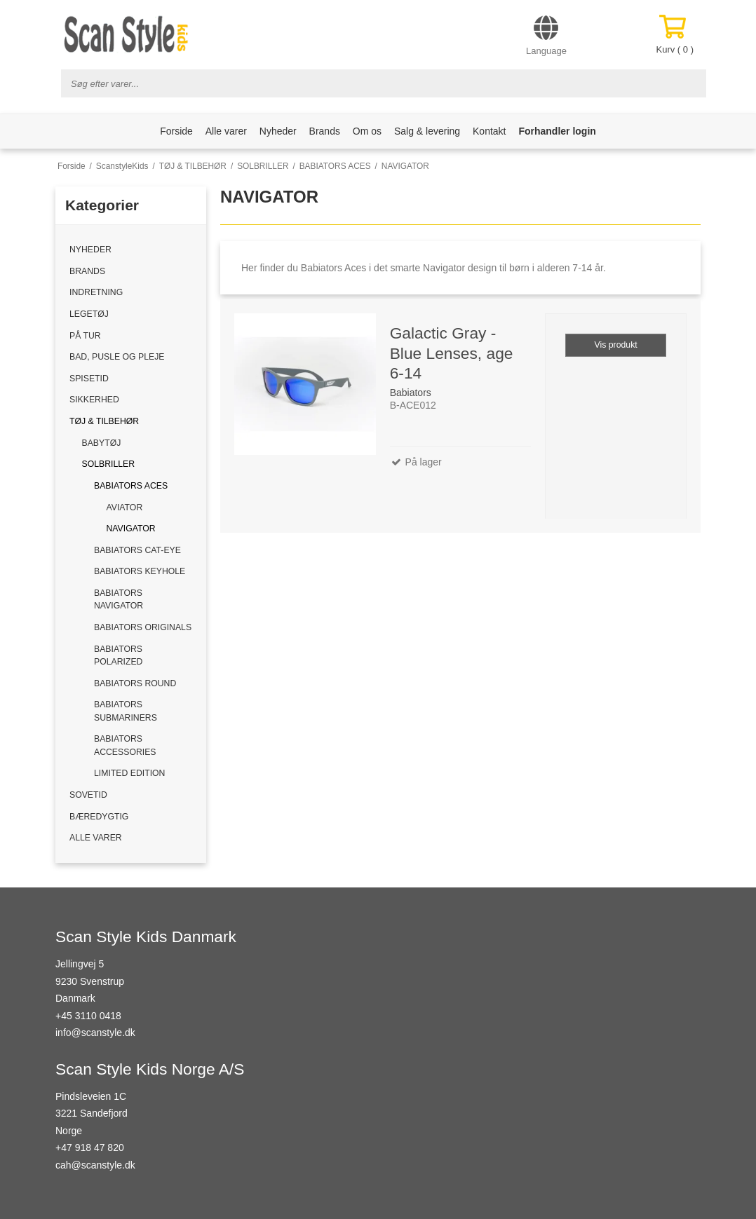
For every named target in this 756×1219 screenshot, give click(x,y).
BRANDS (87, 271)
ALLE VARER (95, 838)
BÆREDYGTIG (98, 817)
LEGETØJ (89, 314)
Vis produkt (616, 345)
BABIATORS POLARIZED (118, 655)
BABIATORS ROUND (135, 683)
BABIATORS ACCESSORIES (125, 745)
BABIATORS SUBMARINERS (125, 711)
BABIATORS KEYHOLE (139, 571)
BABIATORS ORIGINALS (142, 627)
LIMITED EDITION (129, 773)
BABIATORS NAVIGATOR (118, 599)
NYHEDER (90, 249)
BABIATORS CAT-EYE (137, 550)
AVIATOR (125, 507)
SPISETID (89, 378)
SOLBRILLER (108, 464)
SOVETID (88, 795)
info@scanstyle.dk (95, 1032)
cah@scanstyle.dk (95, 1165)
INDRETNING (96, 292)
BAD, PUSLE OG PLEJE (116, 357)
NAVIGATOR (131, 528)
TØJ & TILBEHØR (104, 421)
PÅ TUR (85, 336)
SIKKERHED (94, 399)
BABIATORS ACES (131, 486)
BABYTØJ (101, 443)
